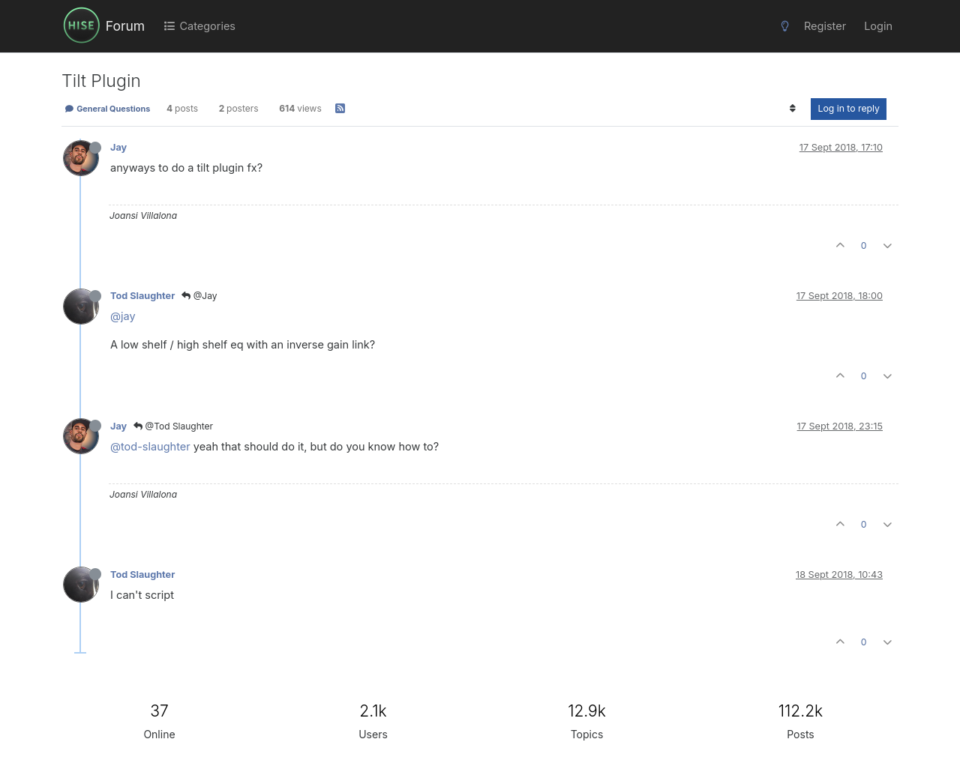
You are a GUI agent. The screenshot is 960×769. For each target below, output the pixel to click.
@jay (123, 316)
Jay (118, 147)
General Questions (107, 108)
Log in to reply (849, 108)
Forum (125, 26)
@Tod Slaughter (173, 426)
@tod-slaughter (150, 446)
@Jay (199, 295)
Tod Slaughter (142, 295)
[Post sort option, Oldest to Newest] (792, 108)
